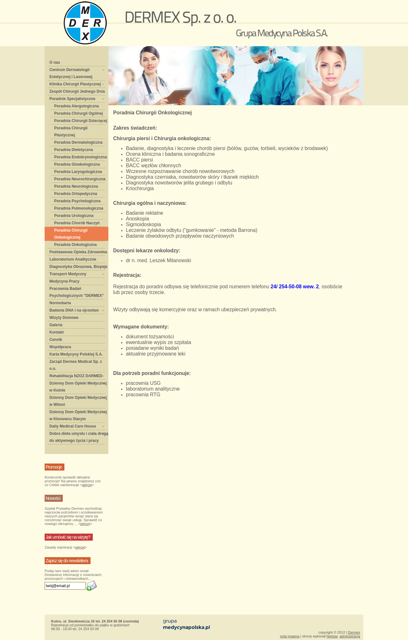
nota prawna (289, 636)
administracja (349, 636)
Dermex (354, 632)
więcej (87, 485)
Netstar (332, 636)
